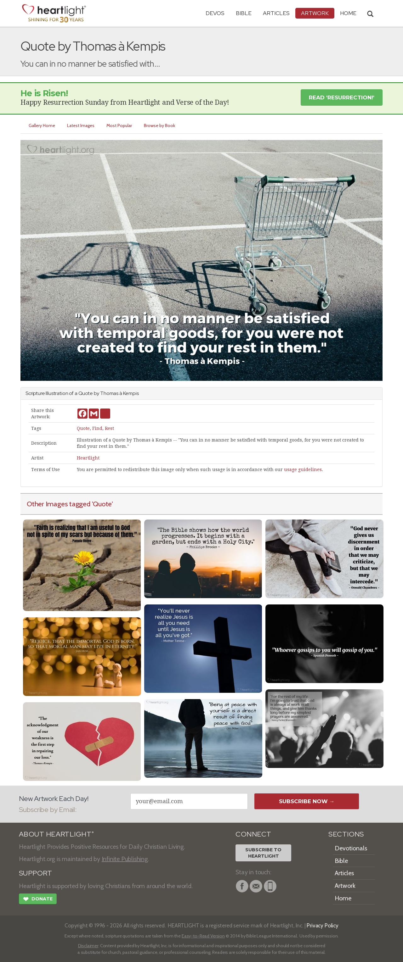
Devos (215, 13)
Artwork (315, 13)
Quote (83, 428)
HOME (348, 13)
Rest (109, 428)
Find (97, 428)
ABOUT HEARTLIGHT (56, 834)
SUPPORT (35, 873)
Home (343, 898)
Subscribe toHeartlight (263, 853)
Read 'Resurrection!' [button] (341, 97)
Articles (276, 13)
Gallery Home (42, 125)
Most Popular (119, 125)
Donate (38, 899)
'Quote (102, 503)
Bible (244, 13)
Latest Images (80, 125)
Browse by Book (159, 125)
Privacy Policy (322, 925)
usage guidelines (303, 469)
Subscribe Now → (307, 801)
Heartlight (88, 457)
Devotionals (351, 848)
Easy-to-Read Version (203, 936)
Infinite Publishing (125, 859)
